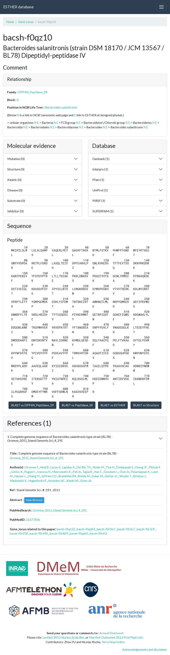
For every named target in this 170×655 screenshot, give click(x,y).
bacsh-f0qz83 (86, 529)
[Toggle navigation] (161, 7)
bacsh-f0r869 (59, 533)
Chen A (124, 472)
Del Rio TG (83, 467)
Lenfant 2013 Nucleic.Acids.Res (63, 637)
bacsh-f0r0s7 (126, 529)
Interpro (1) (100, 169)
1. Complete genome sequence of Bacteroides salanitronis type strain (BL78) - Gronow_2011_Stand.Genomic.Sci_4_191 (59, 438)
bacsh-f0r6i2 (98, 533)
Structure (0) (15, 169)
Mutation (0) (16, 159)
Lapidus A (68, 467)
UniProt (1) (100, 190)
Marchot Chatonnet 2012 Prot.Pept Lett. (116, 637)
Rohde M (84, 476)
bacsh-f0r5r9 (146, 529)
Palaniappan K (140, 472)
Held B (44, 467)
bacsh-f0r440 (39, 533)
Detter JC (111, 476)
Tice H (110, 467)
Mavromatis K (61, 472)
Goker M (97, 476)
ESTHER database (18, 7)
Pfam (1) (98, 179)
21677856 (33, 519)
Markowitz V (18, 480)
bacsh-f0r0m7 (106, 529)
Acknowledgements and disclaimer (144, 649)
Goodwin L (111, 472)
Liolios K (16, 472)
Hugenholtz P (37, 480)
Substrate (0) (16, 200)
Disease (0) (14, 190)
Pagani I (29, 472)
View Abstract (34, 500)
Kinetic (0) (14, 179)
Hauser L (20, 476)
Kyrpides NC (56, 480)
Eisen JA (85, 480)
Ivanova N (43, 472)
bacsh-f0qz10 (66, 529)
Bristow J (139, 476)
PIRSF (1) (98, 200)
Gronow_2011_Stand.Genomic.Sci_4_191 (36, 458)
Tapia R (87, 472)
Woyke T (125, 476)
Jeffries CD (49, 476)
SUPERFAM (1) (102, 211)
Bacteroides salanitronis (61, 107)
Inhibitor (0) (15, 211)
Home (10, 22)
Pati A (77, 472)
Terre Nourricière (113, 642)
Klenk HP (72, 480)
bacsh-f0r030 (19, 533)
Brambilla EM (67, 476)
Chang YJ (34, 476)
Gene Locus (26, 22)
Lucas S (55, 467)
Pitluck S (154, 467)
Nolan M (98, 467)
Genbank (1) (100, 159)
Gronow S (31, 467)
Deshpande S (124, 467)
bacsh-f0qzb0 (79, 533)
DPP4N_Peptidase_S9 (32, 92)
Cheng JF (141, 467)
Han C (98, 472)
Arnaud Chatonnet (111, 633)
